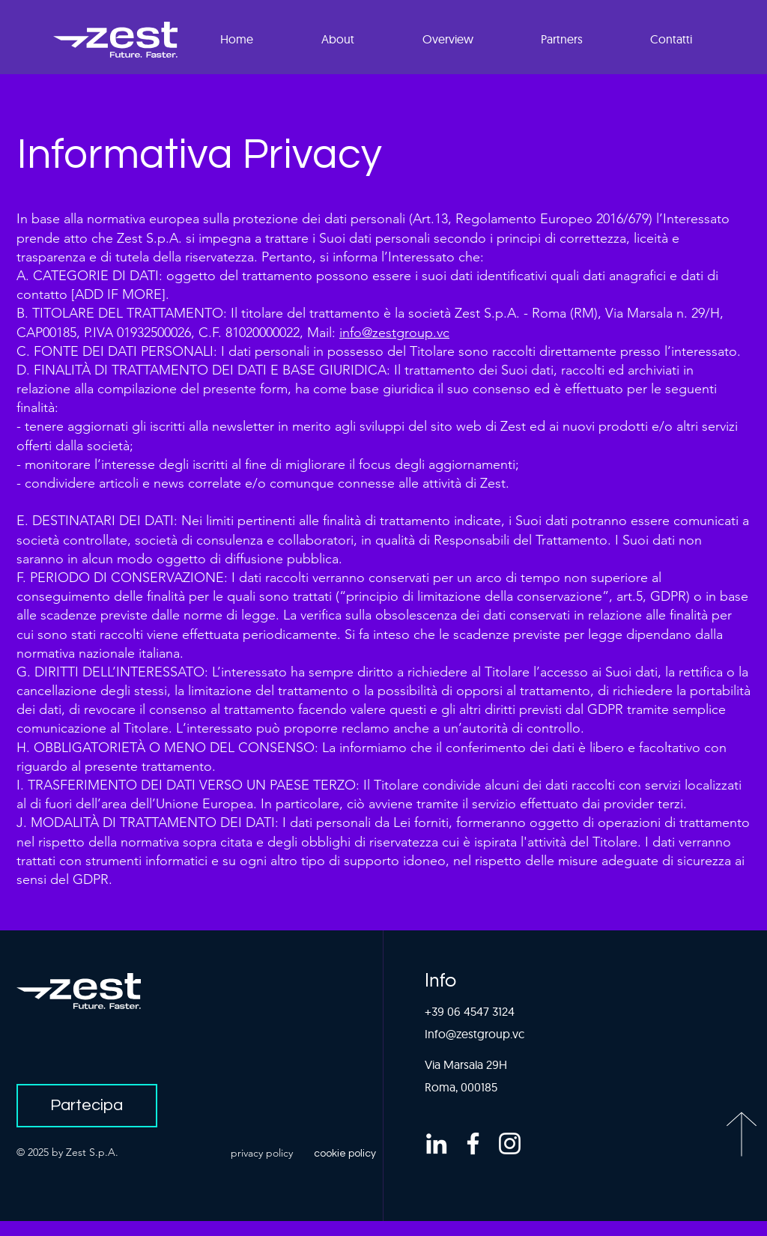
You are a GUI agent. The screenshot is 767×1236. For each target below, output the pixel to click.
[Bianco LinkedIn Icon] (436, 1143)
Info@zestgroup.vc (474, 1033)
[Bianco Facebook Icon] (473, 1143)
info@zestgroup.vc (394, 332)
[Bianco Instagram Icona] (509, 1143)
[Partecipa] (86, 1105)
